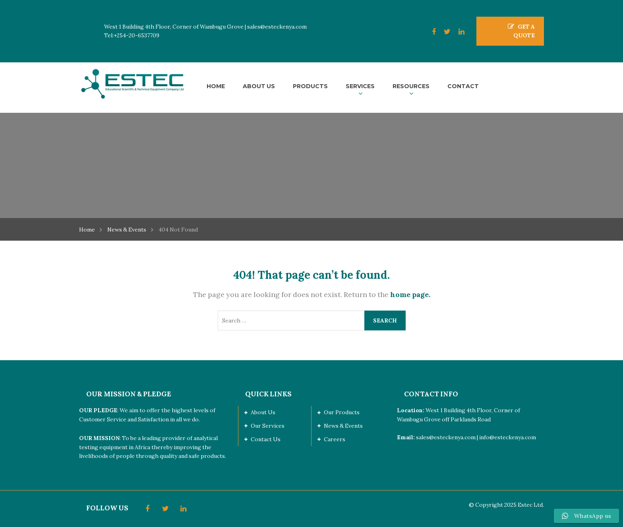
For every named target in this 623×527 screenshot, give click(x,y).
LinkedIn (457, 31)
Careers (334, 439)
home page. (410, 294)
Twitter (443, 31)
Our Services (267, 425)
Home (87, 229)
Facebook (430, 31)
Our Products (342, 412)
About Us (263, 412)
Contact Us (266, 439)
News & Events (126, 229)
